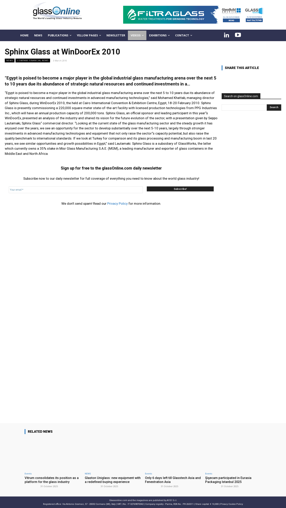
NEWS (9, 60)
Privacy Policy (117, 204)
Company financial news (32, 60)
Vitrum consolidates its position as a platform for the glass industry (52, 480)
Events (28, 473)
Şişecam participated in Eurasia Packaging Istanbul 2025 (229, 480)
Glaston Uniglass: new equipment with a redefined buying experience (111, 480)
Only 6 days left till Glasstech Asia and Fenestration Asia (170, 480)
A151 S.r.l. (172, 500)
